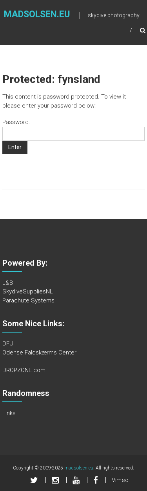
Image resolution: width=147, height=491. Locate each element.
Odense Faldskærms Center (39, 352)
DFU (7, 343)
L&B (7, 282)
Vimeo (120, 480)
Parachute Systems (28, 300)
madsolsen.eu (37, 14)
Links (9, 413)
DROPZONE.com (23, 370)
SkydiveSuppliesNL (27, 291)
